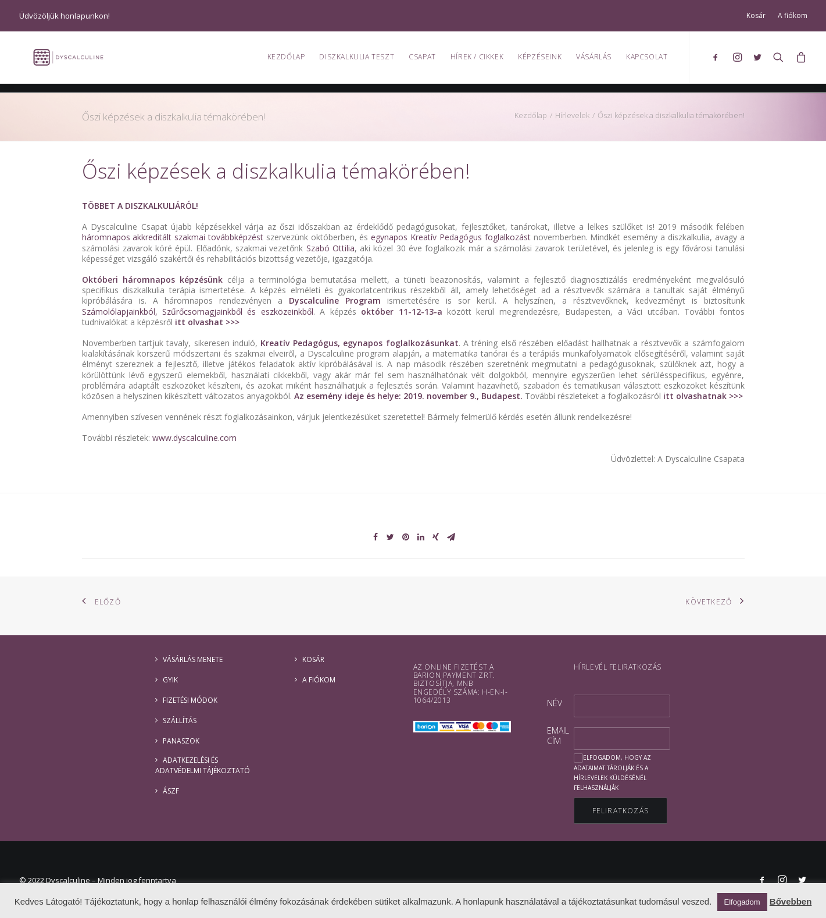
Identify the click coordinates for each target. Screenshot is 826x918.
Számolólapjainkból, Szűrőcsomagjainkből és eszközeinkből (197, 311)
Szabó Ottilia (330, 248)
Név (554, 703)
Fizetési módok (190, 700)
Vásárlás (594, 61)
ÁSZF (171, 791)
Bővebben (791, 901)
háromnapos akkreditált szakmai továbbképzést (172, 237)
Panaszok (181, 741)
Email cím (558, 735)
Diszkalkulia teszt (356, 61)
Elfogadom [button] (742, 902)
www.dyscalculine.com (194, 437)
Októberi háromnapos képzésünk (152, 279)
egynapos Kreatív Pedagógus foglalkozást (450, 237)
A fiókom (792, 15)
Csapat (422, 61)
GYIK (170, 680)
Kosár (756, 15)
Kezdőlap (286, 61)
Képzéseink (540, 61)
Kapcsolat (646, 61)
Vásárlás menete (193, 659)
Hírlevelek (572, 115)
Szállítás (179, 720)
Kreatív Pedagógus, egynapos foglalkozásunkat (359, 342)
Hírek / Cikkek (476, 61)
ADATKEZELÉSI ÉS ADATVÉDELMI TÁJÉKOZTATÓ (202, 765)
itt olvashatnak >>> (702, 395)
